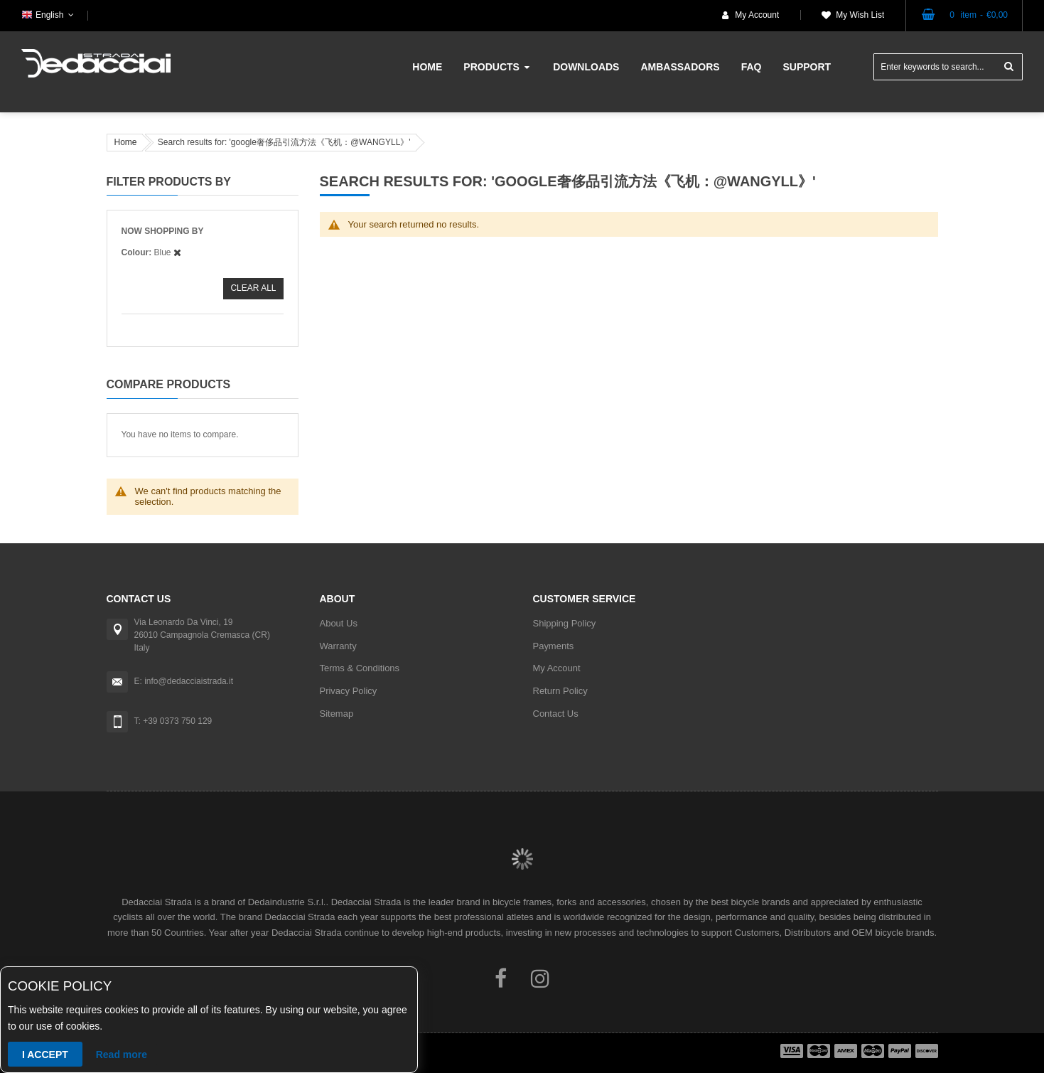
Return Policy (560, 690)
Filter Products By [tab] (169, 182)
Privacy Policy (348, 690)
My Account (757, 15)
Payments (553, 646)
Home (125, 142)
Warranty (338, 646)
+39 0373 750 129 (177, 721)
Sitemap (337, 713)
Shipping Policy (564, 623)
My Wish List (860, 15)
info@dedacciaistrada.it (188, 681)
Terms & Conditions (360, 668)
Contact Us (555, 713)
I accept (45, 1054)
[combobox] (948, 66)
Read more (121, 1054)
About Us (338, 623)
